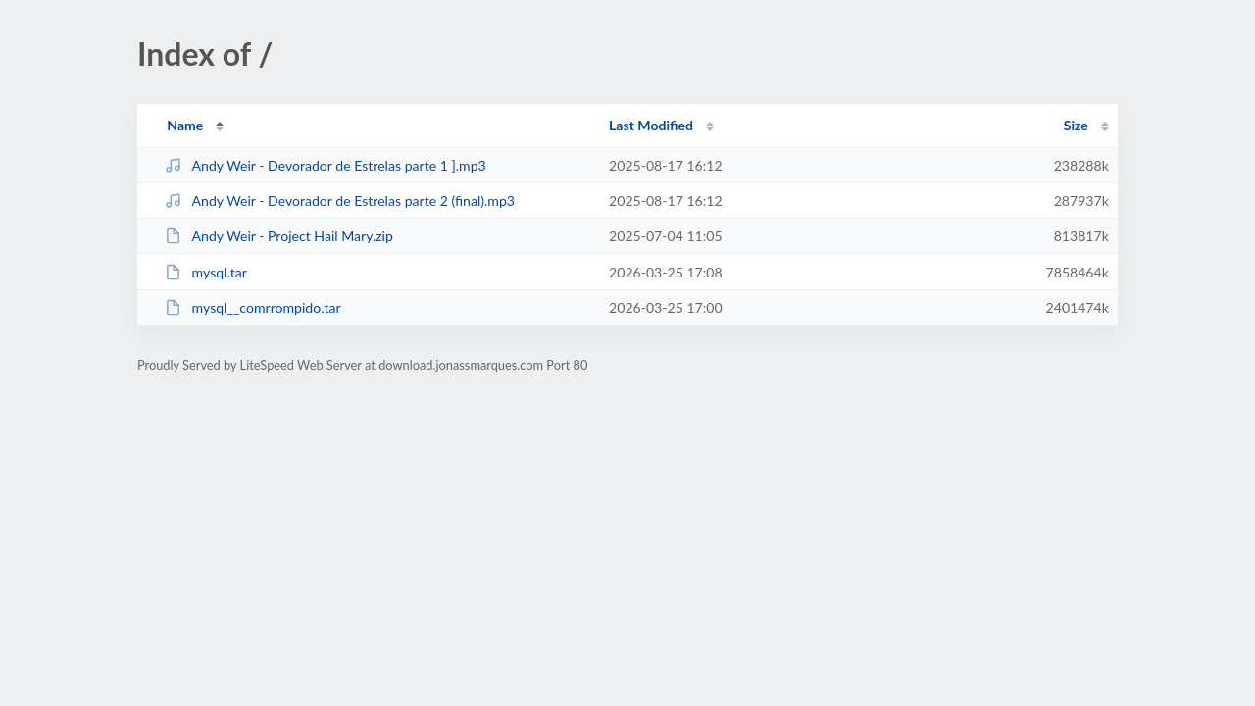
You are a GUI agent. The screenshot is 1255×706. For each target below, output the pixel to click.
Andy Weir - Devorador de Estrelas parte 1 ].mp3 (325, 165)
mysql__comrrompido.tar (253, 307)
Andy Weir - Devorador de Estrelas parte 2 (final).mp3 (340, 200)
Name (185, 125)
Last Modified (651, 125)
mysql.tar (206, 272)
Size (1076, 125)
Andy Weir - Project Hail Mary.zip (279, 235)
